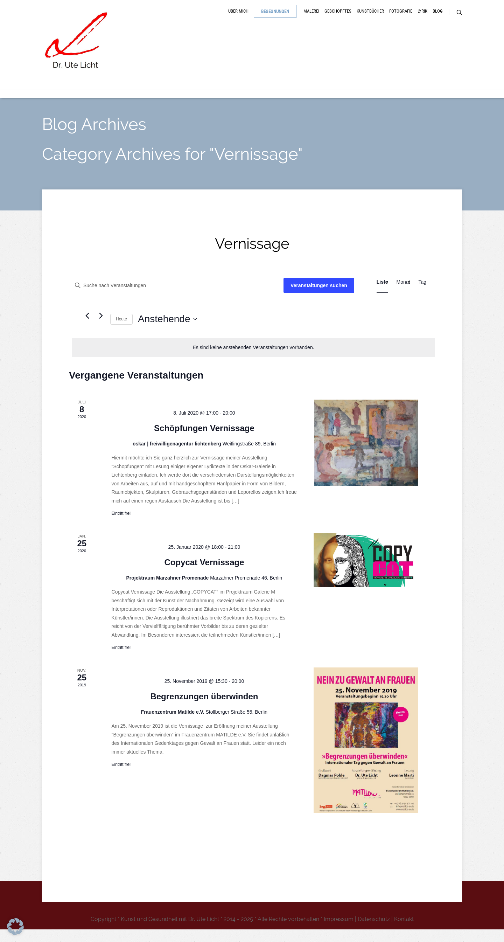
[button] (15, 926)
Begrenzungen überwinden (204, 709)
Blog (438, 18)
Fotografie (400, 18)
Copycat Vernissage (204, 575)
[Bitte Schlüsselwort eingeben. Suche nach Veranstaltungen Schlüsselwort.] (176, 298)
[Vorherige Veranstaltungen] (87, 328)
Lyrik (422, 18)
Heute (121, 331)
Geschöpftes (337, 18)
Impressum (339, 931)
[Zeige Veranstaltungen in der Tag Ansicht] (422, 294)
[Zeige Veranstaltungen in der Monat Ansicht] (403, 294)
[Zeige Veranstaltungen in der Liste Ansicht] (382, 294)
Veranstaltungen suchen (318, 297)
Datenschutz (374, 931)
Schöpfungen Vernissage (204, 440)
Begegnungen (275, 18)
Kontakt (404, 931)
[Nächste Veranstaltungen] (101, 328)
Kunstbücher (370, 18)
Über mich (238, 18)
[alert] (253, 360)
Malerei (311, 18)
